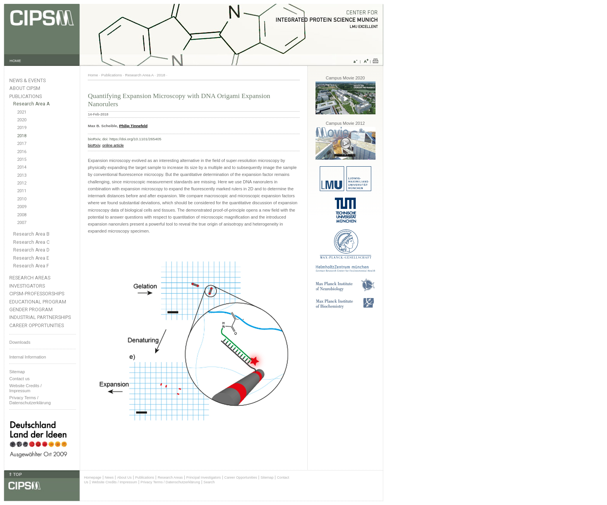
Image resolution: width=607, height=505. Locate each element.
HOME (15, 61)
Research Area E (31, 258)
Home (93, 75)
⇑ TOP (15, 474)
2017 (21, 143)
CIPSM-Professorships (36, 293)
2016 (21, 151)
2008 (21, 214)
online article (112, 145)
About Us (124, 477)
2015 (21, 159)
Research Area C (31, 242)
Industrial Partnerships (40, 317)
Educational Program (37, 302)
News (109, 477)
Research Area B (31, 234)
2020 (21, 119)
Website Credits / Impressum (114, 482)
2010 (21, 199)
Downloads (19, 342)
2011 (21, 190)
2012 (21, 183)
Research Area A (31, 104)
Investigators (27, 286)
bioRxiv (94, 145)
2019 (21, 127)
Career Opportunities (36, 325)
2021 (21, 112)
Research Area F (31, 266)
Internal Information (27, 357)
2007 (21, 222)
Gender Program (31, 309)
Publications (25, 96)
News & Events (27, 80)
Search (209, 482)
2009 (21, 206)
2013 (21, 175)
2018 (21, 135)
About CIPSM (24, 88)
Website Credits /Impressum (25, 388)
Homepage (92, 477)
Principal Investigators (203, 477)
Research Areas (29, 278)
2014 (21, 167)
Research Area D (31, 250)
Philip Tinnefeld (133, 126)
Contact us (19, 378)
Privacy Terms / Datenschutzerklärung (30, 400)
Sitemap (17, 371)
